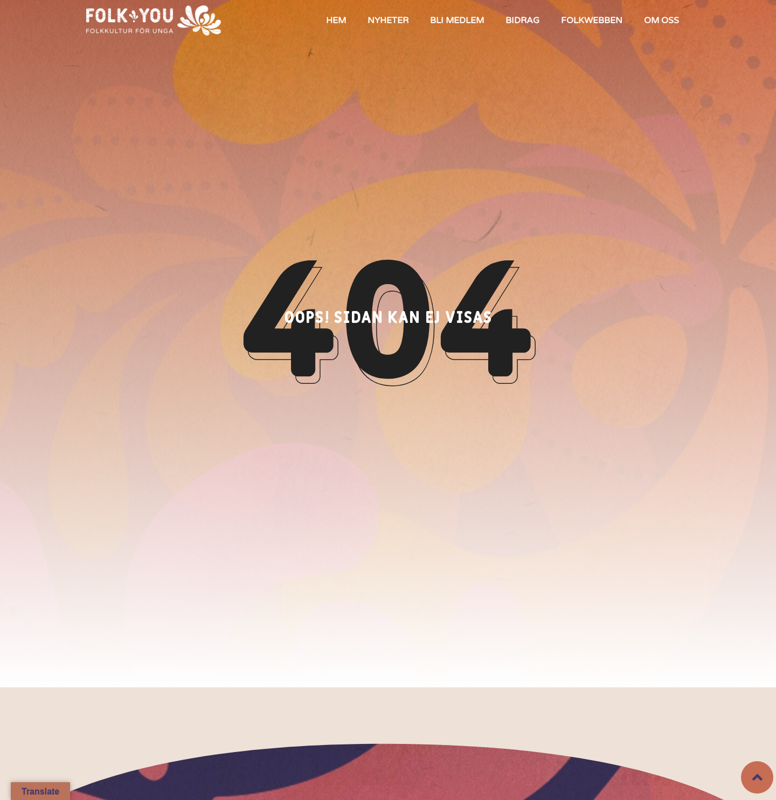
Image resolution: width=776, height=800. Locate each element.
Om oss (661, 20)
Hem (336, 20)
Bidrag (522, 20)
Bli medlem (457, 20)
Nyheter (388, 20)
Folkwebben (591, 20)
